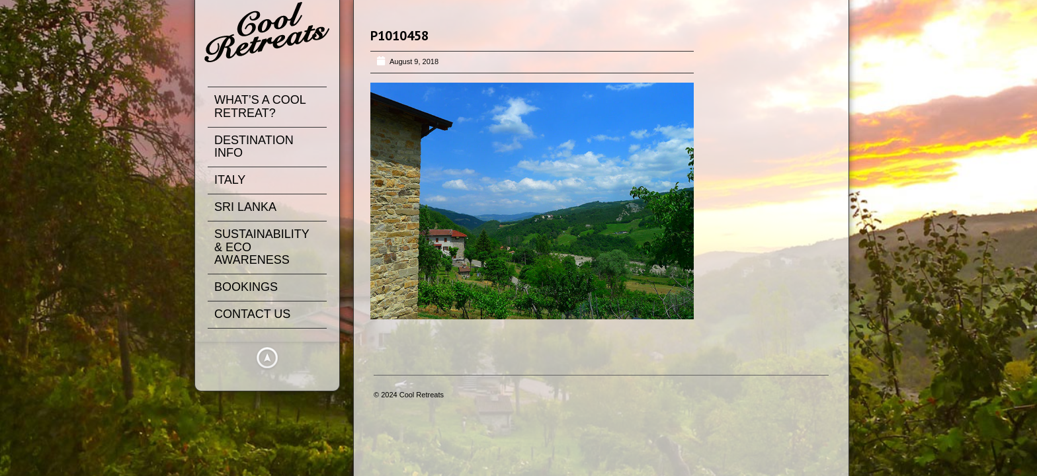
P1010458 (399, 35)
